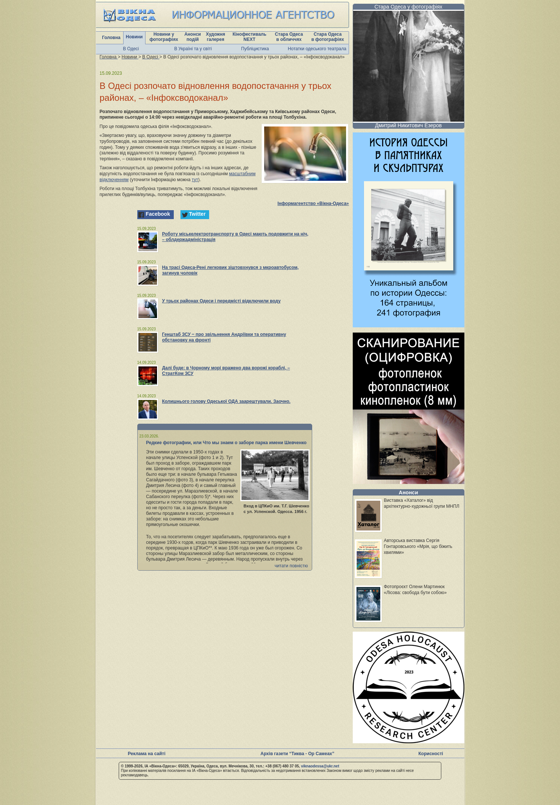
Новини (134, 36)
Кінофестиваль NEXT (249, 37)
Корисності (431, 753)
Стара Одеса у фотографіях (408, 7)
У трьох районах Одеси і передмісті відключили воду (221, 301)
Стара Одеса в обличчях (289, 37)
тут (195, 179)
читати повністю (291, 565)
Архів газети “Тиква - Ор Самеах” (297, 753)
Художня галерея (215, 37)
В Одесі (131, 48)
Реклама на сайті (147, 753)
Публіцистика (255, 48)
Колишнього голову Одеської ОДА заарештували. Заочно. (226, 401)
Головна (111, 37)
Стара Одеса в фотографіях (327, 37)
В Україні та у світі (193, 48)
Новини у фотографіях (164, 37)
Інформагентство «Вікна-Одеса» (313, 203)
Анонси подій (192, 37)
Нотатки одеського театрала (317, 48)
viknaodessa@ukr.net (320, 766)
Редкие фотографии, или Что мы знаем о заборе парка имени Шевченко (226, 442)
